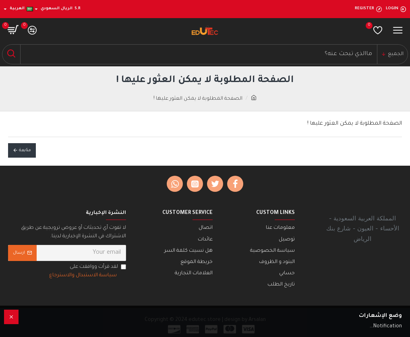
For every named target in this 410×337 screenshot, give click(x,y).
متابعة (25, 150)
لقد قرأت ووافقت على (87, 272)
